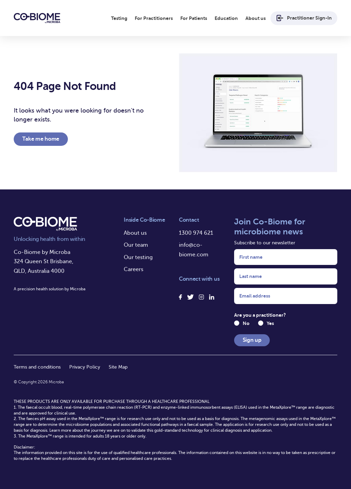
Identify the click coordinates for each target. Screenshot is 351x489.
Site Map (118, 367)
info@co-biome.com (193, 249)
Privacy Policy (84, 367)
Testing (119, 18)
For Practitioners (154, 18)
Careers (133, 269)
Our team (136, 245)
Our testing (138, 257)
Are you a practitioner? (260, 315)
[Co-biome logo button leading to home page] (37, 18)
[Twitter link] (190, 297)
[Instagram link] (201, 297)
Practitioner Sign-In (304, 18)
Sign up (252, 340)
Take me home (40, 139)
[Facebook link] (180, 297)
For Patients (193, 18)
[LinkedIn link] (211, 297)
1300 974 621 (196, 233)
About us (255, 18)
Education (226, 18)
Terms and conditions (37, 367)
